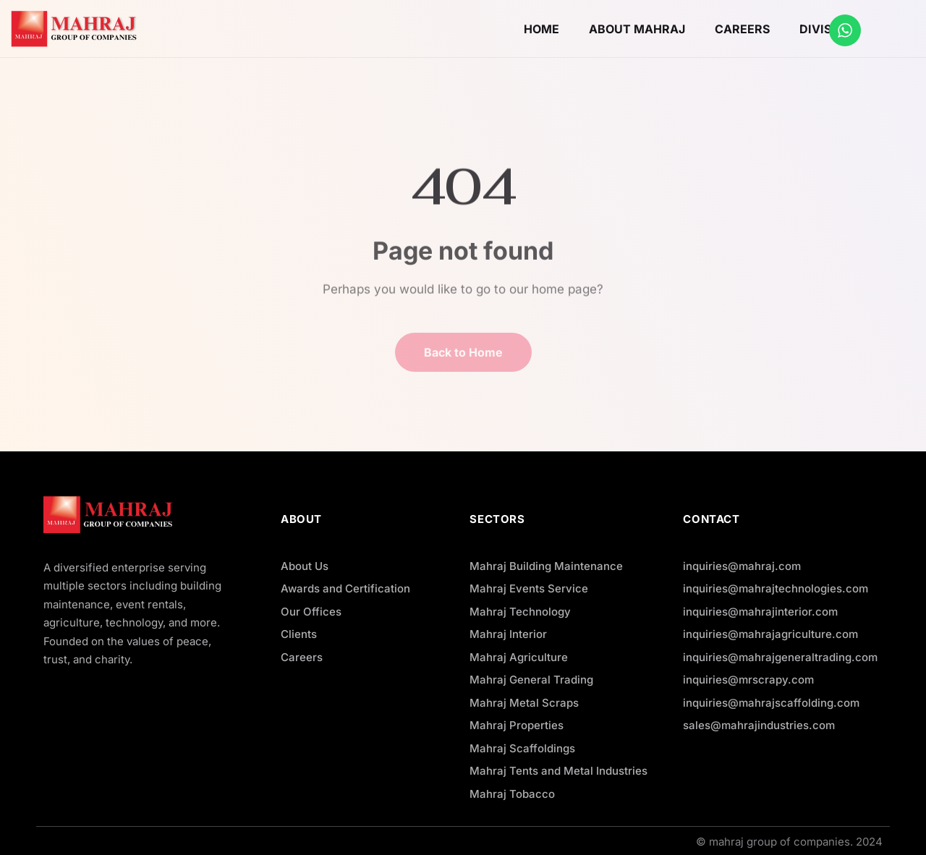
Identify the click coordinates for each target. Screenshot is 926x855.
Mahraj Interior (508, 634)
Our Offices (311, 611)
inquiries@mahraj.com (742, 566)
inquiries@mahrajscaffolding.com (771, 703)
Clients (299, 634)
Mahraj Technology (520, 611)
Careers (302, 657)
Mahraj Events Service (529, 588)
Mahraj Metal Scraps (524, 703)
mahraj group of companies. (781, 841)
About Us (304, 566)
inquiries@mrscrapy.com (748, 679)
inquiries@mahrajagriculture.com (770, 634)
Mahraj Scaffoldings (522, 748)
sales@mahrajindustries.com (759, 725)
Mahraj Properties (517, 725)
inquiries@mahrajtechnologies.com (775, 588)
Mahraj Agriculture (519, 657)
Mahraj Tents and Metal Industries (558, 771)
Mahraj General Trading (531, 679)
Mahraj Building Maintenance (546, 566)
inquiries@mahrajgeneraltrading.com (780, 657)
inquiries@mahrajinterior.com (760, 611)
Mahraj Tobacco (512, 794)
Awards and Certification (345, 588)
